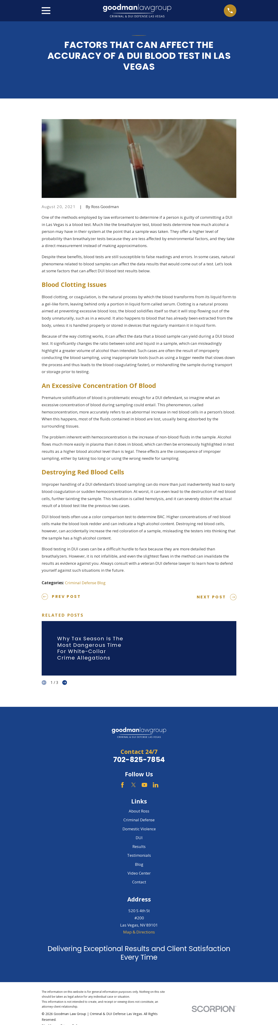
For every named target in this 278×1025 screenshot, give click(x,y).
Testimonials (139, 855)
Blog (139, 864)
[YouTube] (144, 785)
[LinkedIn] (155, 785)
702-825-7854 (139, 760)
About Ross (139, 811)
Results (139, 846)
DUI (139, 837)
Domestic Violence (139, 828)
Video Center (139, 873)
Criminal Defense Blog (85, 582)
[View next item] (64, 682)
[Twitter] (133, 785)
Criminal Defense (139, 819)
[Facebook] (122, 785)
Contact (139, 882)
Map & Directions (139, 932)
